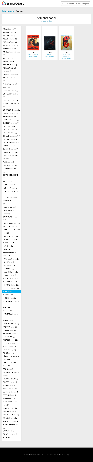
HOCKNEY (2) (10, 236)
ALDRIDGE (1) (10, 45)
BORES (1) (10, 100)
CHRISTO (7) (11, 142)
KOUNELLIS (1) (11, 259)
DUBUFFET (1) (10, 165)
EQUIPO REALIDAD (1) (11, 176)
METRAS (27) (11, 285)
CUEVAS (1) (10, 155)
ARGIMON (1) (10, 65)
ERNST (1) (8, 181)
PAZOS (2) (9, 330)
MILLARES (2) (11, 288)
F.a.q (67, 455)
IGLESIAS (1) (10, 239)
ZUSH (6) (6, 437)
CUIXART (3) (10, 159)
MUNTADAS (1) (10, 315)
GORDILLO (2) (10, 207)
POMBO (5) (9, 350)
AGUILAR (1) (9, 32)
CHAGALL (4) (10, 133)
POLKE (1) (9, 346)
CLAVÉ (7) (9, 146)
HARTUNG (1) (10, 226)
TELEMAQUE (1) (11, 415)
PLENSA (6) (9, 343)
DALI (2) (9, 162)
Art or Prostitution (33, 54)
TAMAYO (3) (10, 408)
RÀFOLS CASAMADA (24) (11, 357)
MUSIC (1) (9, 320)
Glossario (62, 455)
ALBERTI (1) (10, 39)
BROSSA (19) (9, 116)
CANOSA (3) (11, 123)
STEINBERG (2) (9, 398)
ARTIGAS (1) (10, 79)
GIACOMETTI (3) (11, 202)
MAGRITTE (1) (10, 272)
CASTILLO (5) (10, 129)
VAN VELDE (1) (10, 421)
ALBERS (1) (9, 36)
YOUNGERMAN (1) (10, 426)
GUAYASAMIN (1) (8, 212)
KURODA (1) (9, 262)
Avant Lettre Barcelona (66, 55)
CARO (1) (9, 126)
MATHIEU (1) (11, 278)
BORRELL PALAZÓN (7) (11, 105)
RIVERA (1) (10, 382)
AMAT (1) (9, 49)
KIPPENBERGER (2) (9, 254)
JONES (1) (8, 243)
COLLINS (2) (10, 149)
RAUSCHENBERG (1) (10, 364)
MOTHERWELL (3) (11, 302)
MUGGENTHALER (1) (10, 309)
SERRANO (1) (10, 395)
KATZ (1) (8, 246)
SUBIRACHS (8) (10, 403)
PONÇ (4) (8, 353)
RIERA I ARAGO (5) (11, 374)
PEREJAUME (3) (9, 337)
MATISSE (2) (10, 282)
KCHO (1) (6, 249)
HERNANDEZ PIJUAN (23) (11, 231)
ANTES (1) (9, 58)
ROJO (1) (9, 385)
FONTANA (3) (10, 188)
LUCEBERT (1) (8, 269)
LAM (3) (9, 265)
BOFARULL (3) (10, 91)
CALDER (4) (11, 120)
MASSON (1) (10, 275)
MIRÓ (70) (8, 295)
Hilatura (49, 54)
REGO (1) (8, 369)
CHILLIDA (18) (11, 136)
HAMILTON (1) (11, 223)
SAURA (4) (10, 389)
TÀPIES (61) (10, 411)
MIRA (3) (8, 291)
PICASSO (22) (10, 340)
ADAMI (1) (9, 29)
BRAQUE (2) (10, 113)
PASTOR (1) (10, 327)
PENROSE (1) (10, 333)
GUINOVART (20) (10, 218)
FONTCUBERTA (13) (11, 192)
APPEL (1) (8, 61)
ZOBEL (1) (10, 434)
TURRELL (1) (10, 418)
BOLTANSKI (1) (11, 95)
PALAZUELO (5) (11, 324)
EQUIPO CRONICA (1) (10, 170)
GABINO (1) (10, 197)
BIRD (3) (7, 87)
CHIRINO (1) (10, 139)
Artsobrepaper (9, 11)
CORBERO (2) (10, 152)
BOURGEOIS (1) (11, 110)
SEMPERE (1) (10, 392)
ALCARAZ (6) (10, 42)
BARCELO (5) (10, 84)
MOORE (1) (9, 298)
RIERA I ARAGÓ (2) (10, 379)
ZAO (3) (8, 431)
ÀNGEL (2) (11, 53)
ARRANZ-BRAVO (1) (9, 69)
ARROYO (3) (10, 74)
